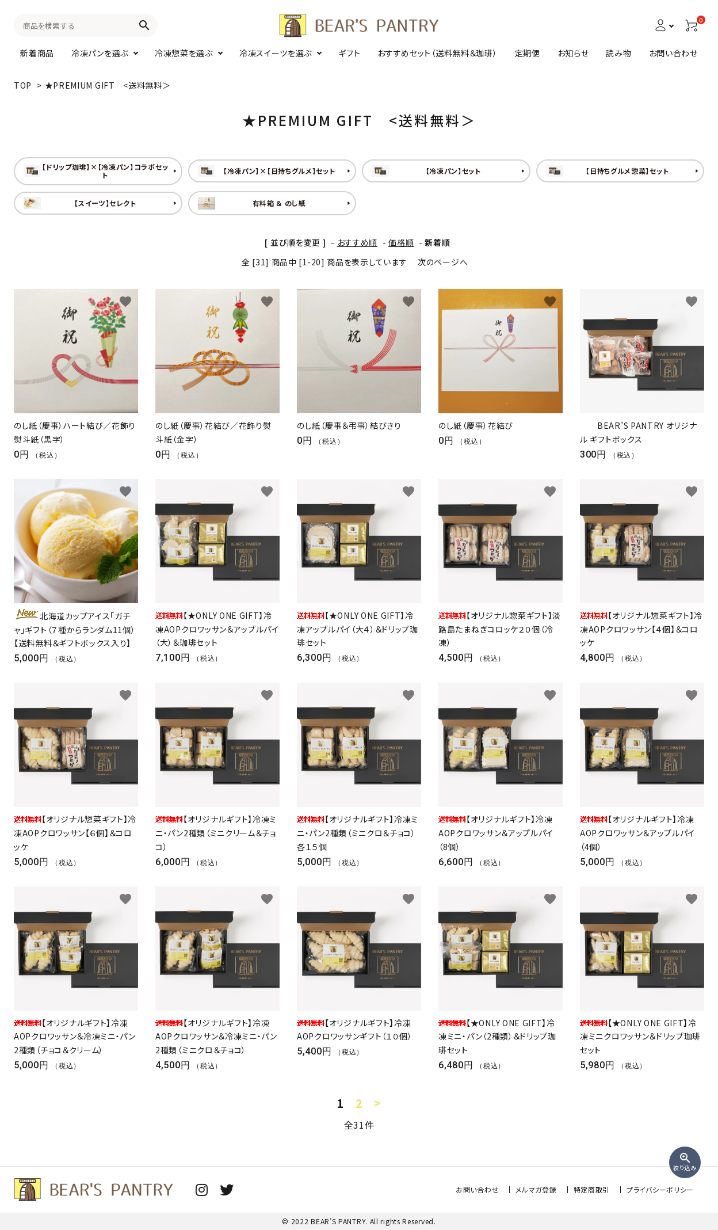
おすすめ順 (357, 242)
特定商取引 (592, 1189)
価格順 (401, 242)
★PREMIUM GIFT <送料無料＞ (108, 85)
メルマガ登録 (535, 1189)
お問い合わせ (477, 1189)
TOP (23, 85)
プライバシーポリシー (660, 1189)
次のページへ (443, 262)
